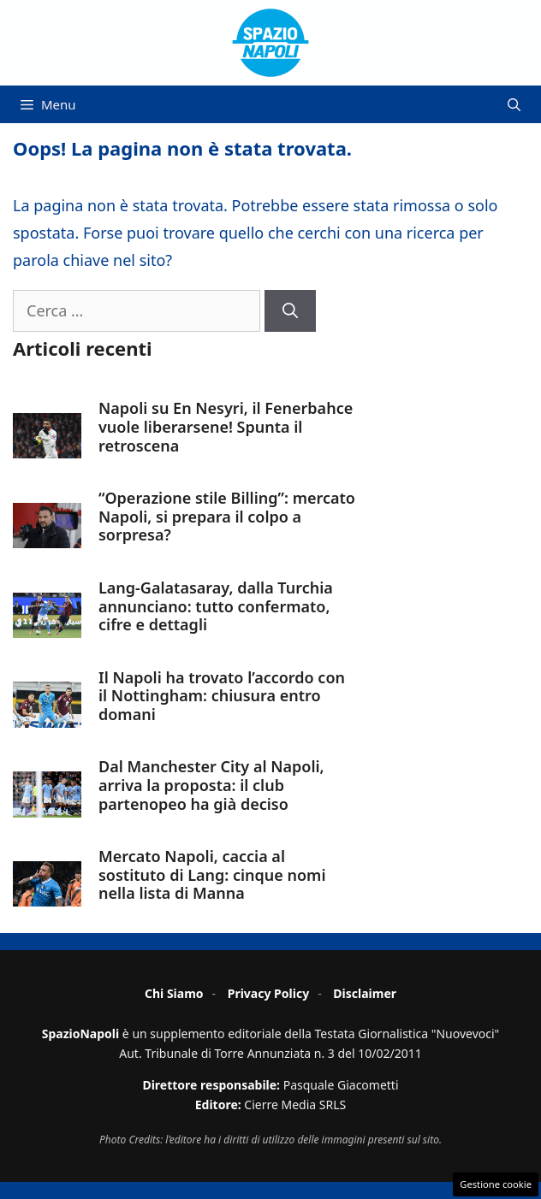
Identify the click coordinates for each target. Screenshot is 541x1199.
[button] (514, 104)
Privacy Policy (268, 993)
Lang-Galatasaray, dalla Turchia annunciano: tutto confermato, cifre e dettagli (215, 606)
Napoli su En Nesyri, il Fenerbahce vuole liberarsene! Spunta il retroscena (225, 426)
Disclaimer (364, 993)
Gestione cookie (496, 1184)
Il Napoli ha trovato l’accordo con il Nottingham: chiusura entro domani (221, 695)
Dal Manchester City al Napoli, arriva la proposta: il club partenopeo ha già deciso (211, 784)
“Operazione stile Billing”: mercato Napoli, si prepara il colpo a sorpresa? (226, 516)
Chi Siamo (174, 993)
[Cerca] (290, 311)
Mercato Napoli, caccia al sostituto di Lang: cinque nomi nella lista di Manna (211, 874)
